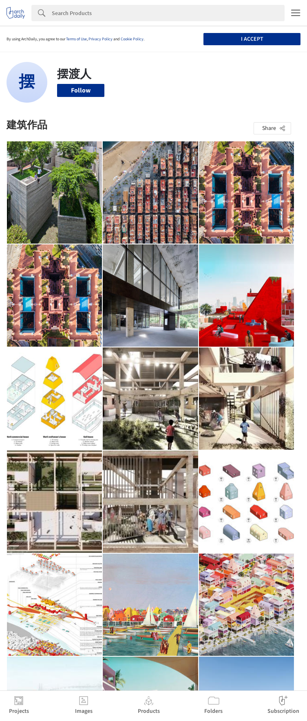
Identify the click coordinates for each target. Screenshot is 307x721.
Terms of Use (76, 39)
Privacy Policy (100, 39)
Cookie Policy (132, 39)
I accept (252, 39)
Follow (81, 90)
